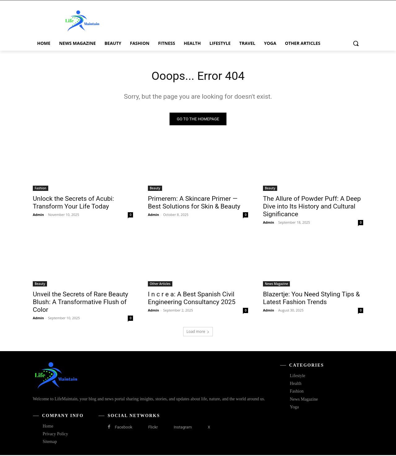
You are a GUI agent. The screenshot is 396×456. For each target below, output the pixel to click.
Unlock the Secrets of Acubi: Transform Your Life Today (73, 203)
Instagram (183, 428)
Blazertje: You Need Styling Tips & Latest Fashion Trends (311, 299)
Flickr (153, 428)
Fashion (40, 189)
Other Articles (160, 284)
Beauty (155, 189)
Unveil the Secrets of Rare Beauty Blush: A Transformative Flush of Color (80, 302)
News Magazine (276, 284)
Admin (38, 215)
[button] (355, 43)
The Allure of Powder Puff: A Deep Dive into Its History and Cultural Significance (312, 207)
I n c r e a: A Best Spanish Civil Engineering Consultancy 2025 (191, 299)
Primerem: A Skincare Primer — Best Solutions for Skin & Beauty (194, 203)
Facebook (123, 428)
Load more (198, 332)
